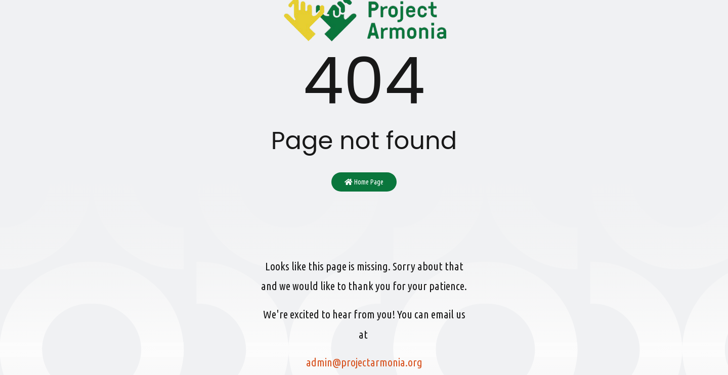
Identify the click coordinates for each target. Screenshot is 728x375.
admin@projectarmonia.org (364, 362)
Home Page (364, 182)
